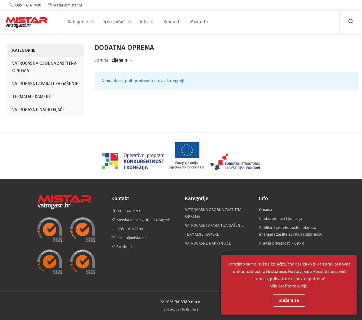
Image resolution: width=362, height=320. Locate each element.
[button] (121, 60)
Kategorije (77, 21)
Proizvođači (113, 21)
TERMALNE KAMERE (31, 96)
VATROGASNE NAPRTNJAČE (38, 109)
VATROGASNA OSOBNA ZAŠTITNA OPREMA (44, 67)
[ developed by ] (181, 309)
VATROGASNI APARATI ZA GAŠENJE (45, 83)
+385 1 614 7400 (25, 5)
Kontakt (171, 21)
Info (144, 21)
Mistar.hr (199, 21)
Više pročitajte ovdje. (289, 286)
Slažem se (289, 300)
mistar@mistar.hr (65, 5)
